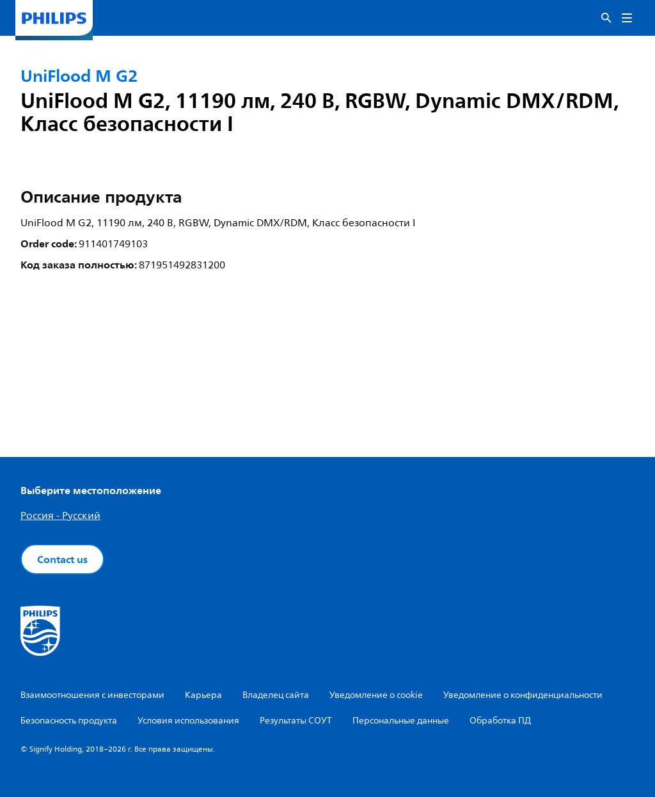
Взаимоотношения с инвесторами (92, 695)
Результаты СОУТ (296, 720)
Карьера (203, 695)
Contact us (62, 559)
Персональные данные (400, 720)
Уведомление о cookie (376, 695)
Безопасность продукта (68, 720)
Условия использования (188, 720)
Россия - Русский (60, 515)
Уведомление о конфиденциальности (523, 695)
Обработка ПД (500, 720)
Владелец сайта (275, 695)
